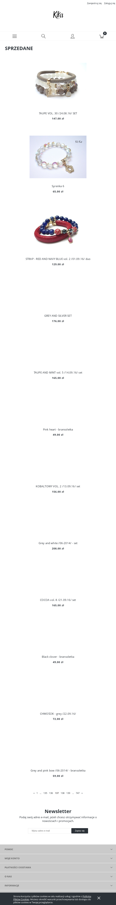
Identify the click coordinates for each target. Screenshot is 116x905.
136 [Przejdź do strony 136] (51, 793)
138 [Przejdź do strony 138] (62, 793)
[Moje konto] (72, 37)
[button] (14, 36)
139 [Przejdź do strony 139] (68, 793)
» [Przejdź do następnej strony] (82, 793)
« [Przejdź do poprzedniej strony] (34, 793)
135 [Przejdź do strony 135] (45, 793)
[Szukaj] (43, 36)
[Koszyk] (101, 36)
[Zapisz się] (79, 831)
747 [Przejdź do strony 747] (78, 793)
